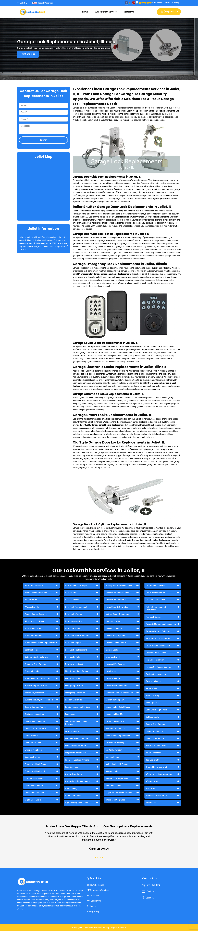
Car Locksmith (31, 735)
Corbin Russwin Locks (34, 778)
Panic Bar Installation (155, 593)
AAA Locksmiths (32, 607)
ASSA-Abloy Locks (33, 628)
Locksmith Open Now (115, 721)
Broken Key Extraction (34, 693)
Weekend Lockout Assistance (159, 774)
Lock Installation (113, 678)
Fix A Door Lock (72, 767)
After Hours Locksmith (35, 621)
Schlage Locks (152, 717)
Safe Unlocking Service (156, 710)
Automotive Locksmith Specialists (40, 643)
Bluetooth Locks (32, 671)
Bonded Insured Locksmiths (37, 678)
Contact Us (128, 12)
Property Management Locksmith (161, 624)
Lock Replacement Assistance (119, 693)
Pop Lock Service (154, 617)
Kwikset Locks (112, 650)
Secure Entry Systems (155, 724)
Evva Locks (70, 714)
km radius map (43, 189)
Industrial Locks (113, 621)
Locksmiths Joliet (99, 927)
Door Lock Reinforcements (77, 635)
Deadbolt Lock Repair (34, 793)
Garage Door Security (74, 774)
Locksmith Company (115, 700)
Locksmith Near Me (114, 714)
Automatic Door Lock (34, 635)
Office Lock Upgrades (115, 800)
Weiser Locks (152, 781)
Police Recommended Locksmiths (156, 608)
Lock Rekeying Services (116, 685)
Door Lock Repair (73, 643)
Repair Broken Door (155, 660)
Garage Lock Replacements (77, 781)
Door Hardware (72, 600)
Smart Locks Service (155, 738)
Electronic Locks (72, 678)
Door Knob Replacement (76, 607)
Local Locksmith (113, 657)
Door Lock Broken (73, 628)
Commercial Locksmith (35, 771)
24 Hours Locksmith (34, 585)
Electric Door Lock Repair (76, 671)
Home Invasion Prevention (117, 593)
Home (85, 12)
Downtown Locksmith (74, 664)
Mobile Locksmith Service (117, 764)
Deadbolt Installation (34, 785)
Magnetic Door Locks (115, 728)
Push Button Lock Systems (158, 638)
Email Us (150, 891)
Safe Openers (152, 703)
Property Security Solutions (158, 631)
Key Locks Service (114, 628)
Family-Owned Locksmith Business (76, 722)
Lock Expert (111, 671)
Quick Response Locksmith (158, 645)
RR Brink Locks (152, 688)
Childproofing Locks (34, 750)
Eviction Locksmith (73, 700)
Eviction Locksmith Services (77, 707)
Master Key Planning (115, 743)
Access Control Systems (35, 614)
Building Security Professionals (39, 700)
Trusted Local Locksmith (157, 767)
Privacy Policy (93, 911)
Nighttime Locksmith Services (119, 793)
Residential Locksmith (156, 674)
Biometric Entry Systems (35, 664)
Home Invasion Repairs (116, 600)
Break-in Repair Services (36, 685)
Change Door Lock (33, 743)
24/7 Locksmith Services (36, 593)
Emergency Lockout (74, 685)
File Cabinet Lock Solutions (77, 738)
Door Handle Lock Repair (76, 585)
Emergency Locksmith (75, 693)
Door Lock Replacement (76, 650)
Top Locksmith (152, 760)
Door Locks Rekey (73, 657)
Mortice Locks (112, 771)
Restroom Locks (153, 681)
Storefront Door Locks (156, 745)
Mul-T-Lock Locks (113, 785)
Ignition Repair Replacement (118, 614)
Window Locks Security (156, 795)
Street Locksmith (153, 753)
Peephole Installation (155, 600)
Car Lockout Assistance (35, 728)
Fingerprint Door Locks (75, 753)
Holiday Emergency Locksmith (119, 585)
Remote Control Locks (156, 653)
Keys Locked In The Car (116, 643)
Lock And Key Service (115, 664)
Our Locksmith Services (106, 12)
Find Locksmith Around (75, 745)
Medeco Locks (112, 757)
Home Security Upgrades (117, 607)
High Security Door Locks (76, 803)
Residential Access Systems (158, 667)
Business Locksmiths (34, 714)
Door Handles (71, 593)
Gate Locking (71, 788)
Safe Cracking (152, 695)
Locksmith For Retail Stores (118, 707)
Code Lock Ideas (32, 757)
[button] (95, 857)
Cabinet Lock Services (35, 721)
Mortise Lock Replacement (118, 778)
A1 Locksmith (31, 600)
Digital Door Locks (33, 800)
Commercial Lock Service (36, 764)
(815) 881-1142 (169, 11)
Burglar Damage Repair (35, 707)
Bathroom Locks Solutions (36, 657)
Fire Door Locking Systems (77, 760)
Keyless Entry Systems (115, 635)
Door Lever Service (73, 621)
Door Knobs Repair (73, 614)
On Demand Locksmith (156, 585)
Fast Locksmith (72, 731)
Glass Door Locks (73, 795)
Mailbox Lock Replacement (118, 735)
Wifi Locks (150, 788)
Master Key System (114, 750)
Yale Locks (151, 803)
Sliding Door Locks (154, 731)
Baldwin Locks (31, 650)
